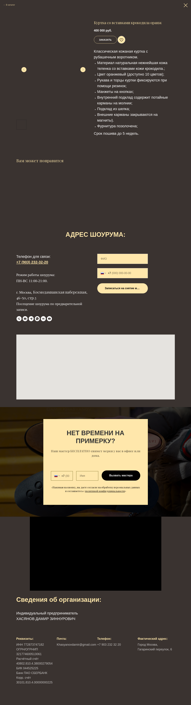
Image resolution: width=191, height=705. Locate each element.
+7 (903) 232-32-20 (32, 262)
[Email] (25, 318)
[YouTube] (49, 318)
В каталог (10, 5)
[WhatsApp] (37, 318)
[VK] (43, 318)
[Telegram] (31, 318)
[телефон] (19, 318)
